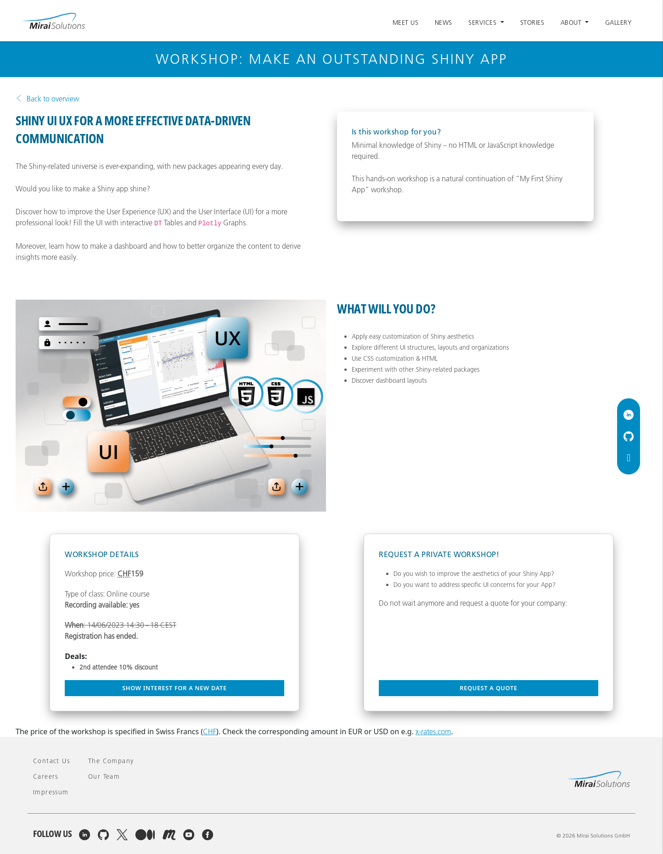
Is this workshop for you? (396, 131)
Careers (45, 776)
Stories (532, 22)
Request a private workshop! (439, 554)
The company (111, 761)
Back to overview (53, 98)
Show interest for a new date (174, 688)
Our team (104, 776)
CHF (209, 731)
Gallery (618, 22)
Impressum (51, 792)
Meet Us (406, 22)
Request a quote (488, 688)
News (443, 22)
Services (483, 22)
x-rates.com (433, 731)
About (572, 22)
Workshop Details (102, 554)
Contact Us (51, 761)
